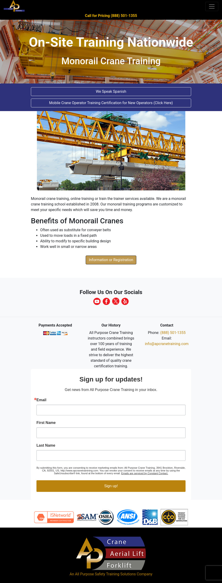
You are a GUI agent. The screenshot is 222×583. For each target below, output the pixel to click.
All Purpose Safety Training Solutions (105, 574)
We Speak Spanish (111, 91)
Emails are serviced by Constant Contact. (144, 473)
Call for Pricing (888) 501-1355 (111, 15)
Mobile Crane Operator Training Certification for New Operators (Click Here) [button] (111, 103)
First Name (46, 423)
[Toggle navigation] (211, 6)
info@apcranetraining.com (167, 344)
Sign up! (111, 486)
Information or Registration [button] (111, 260)
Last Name (45, 445)
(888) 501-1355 (173, 332)
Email (41, 400)
